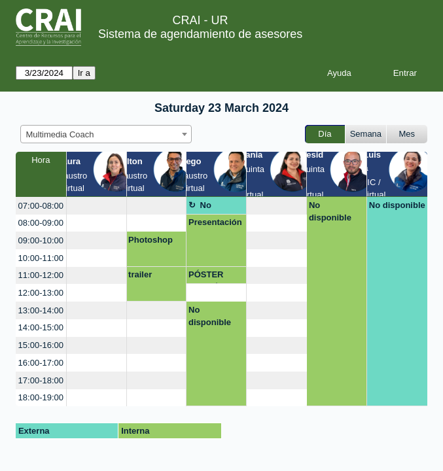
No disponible (209, 207)
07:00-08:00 (40, 206)
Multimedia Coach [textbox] (60, 134)
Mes (407, 134)
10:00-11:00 (40, 258)
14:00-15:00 (40, 327)
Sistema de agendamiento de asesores (200, 34)
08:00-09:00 (40, 223)
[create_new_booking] (96, 206)
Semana (365, 134)
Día (324, 134)
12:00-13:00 (40, 293)
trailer (140, 274)
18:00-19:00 (40, 397)
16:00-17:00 (40, 363)
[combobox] (106, 134)
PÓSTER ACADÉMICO (214, 277)
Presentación (215, 222)
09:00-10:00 (40, 240)
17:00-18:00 (40, 380)
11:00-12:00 (40, 275)
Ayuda (339, 73)
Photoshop (150, 240)
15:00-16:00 (40, 345)
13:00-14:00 (40, 310)
